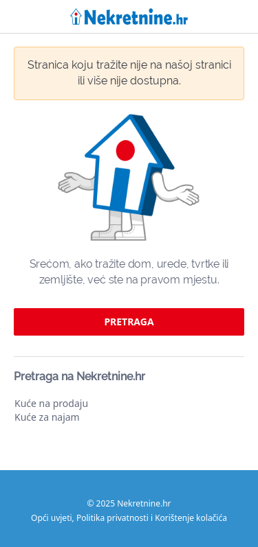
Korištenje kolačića (191, 518)
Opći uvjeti (51, 518)
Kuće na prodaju (51, 403)
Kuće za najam (47, 416)
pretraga (128, 321)
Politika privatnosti (112, 518)
